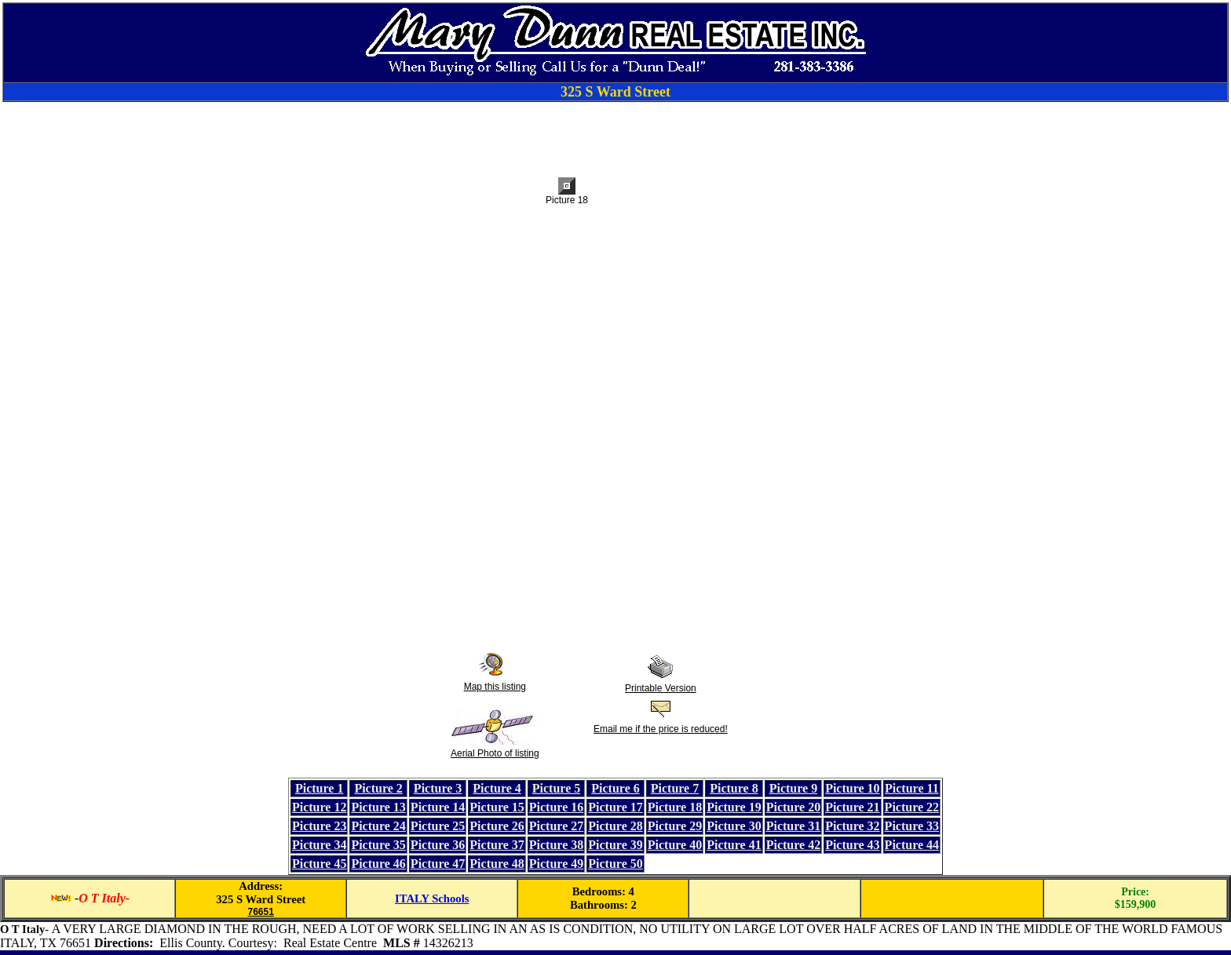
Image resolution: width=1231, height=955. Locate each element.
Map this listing (495, 686)
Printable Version (660, 688)
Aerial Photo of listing (495, 753)
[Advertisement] (615, 137)
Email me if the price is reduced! (661, 729)
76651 (260, 911)
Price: (1135, 892)
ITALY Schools (432, 898)
